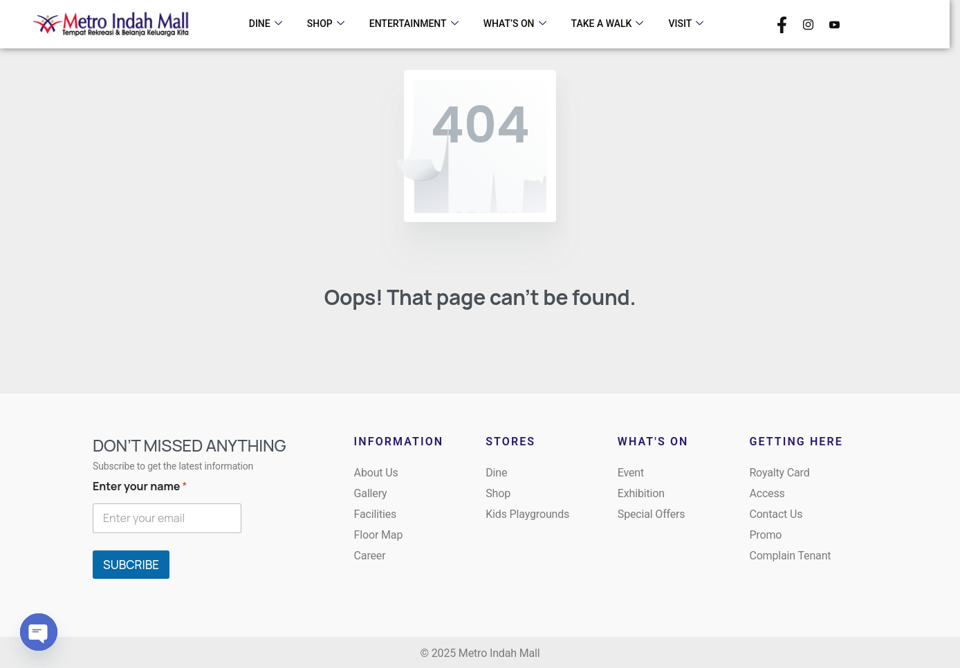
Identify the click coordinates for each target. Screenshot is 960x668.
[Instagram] (808, 24)
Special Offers (651, 514)
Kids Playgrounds (527, 514)
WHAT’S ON (514, 24)
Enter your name (140, 486)
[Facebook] (782, 24)
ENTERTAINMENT (414, 24)
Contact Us (775, 514)
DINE (265, 24)
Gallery (370, 493)
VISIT (685, 24)
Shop (498, 493)
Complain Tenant (790, 555)
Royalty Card (779, 472)
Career (370, 555)
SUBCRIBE (131, 565)
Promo (765, 534)
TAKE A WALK (607, 24)
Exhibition (641, 493)
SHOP (325, 24)
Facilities (375, 514)
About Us (376, 472)
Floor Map (378, 534)
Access (766, 493)
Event (631, 472)
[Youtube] (834, 24)
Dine (496, 472)
